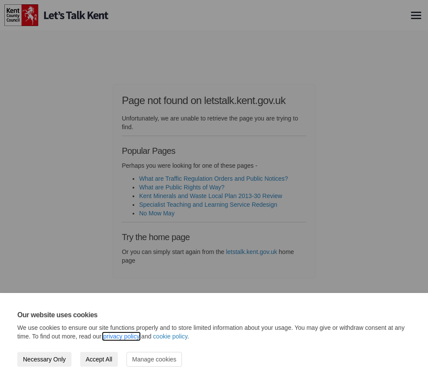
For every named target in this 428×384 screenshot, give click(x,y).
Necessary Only (44, 359)
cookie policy (170, 336)
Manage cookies (154, 359)
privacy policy (121, 336)
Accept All (99, 359)
